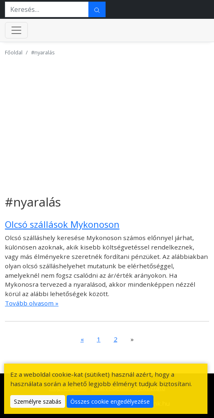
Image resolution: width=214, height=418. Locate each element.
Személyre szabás (37, 401)
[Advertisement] (107, 120)
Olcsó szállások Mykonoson (62, 224)
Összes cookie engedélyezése (110, 401)
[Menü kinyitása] (16, 30)
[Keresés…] (47, 9)
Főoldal (14, 52)
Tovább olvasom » (32, 303)
